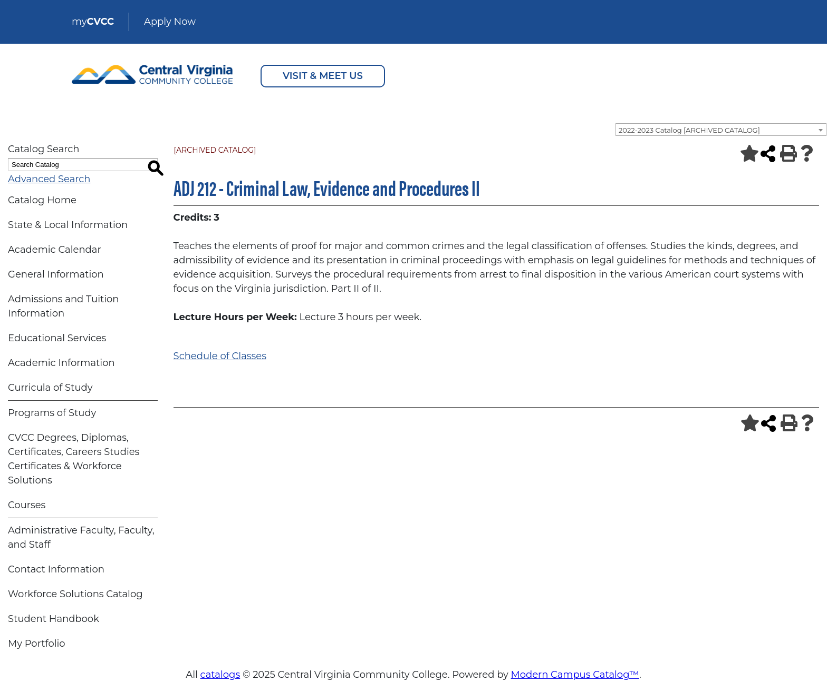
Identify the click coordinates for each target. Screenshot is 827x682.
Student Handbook (53, 619)
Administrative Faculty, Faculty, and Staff (81, 537)
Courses (26, 505)
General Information (56, 274)
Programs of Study (52, 413)
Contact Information (56, 569)
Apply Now (170, 21)
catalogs (220, 674)
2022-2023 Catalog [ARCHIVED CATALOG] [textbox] (689, 130)
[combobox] (721, 129)
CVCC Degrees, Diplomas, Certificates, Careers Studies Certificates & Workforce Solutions (73, 459)
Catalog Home (42, 200)
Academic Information (61, 363)
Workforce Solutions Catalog (75, 594)
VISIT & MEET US (323, 76)
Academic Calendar (54, 249)
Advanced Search (49, 179)
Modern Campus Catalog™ (575, 674)
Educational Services (57, 338)
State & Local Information (68, 225)
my (93, 21)
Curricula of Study (50, 387)
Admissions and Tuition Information (63, 306)
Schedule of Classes (220, 356)
